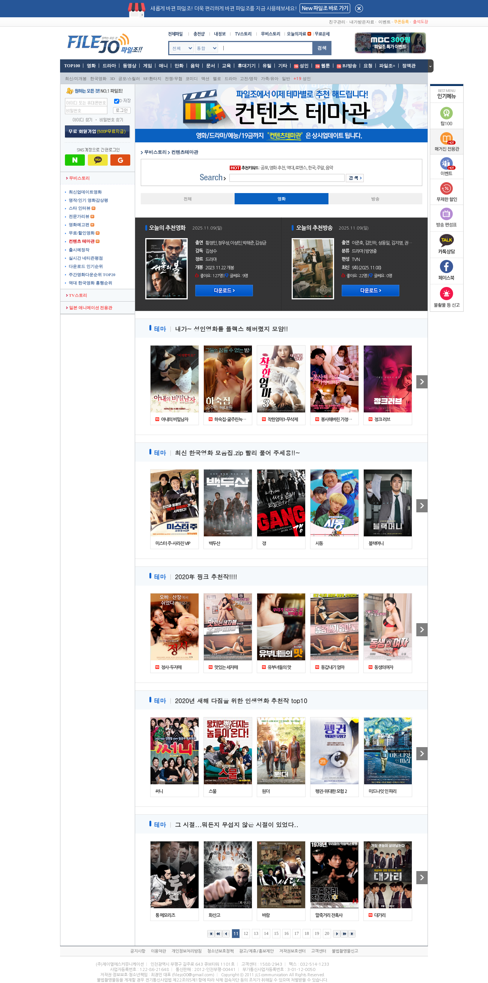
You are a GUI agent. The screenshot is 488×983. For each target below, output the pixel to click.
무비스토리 (78, 178)
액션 (205, 78)
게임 (147, 65)
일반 (286, 78)
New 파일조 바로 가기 (325, 8)
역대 (290, 168)
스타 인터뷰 (79, 208)
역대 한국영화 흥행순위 (90, 283)
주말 (320, 168)
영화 (91, 65)
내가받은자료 (361, 22)
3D (112, 78)
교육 (226, 65)
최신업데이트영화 (85, 192)
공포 (264, 168)
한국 (311, 168)
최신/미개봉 (76, 78)
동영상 (129, 65)
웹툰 (325, 65)
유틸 (266, 65)
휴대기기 (247, 65)
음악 (194, 65)
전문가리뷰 (79, 216)
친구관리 (337, 22)
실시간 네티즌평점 (86, 258)
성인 (304, 65)
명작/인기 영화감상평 (88, 200)
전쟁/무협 (173, 78)
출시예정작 (79, 250)
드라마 (109, 65)
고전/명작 (249, 78)
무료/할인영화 (82, 233)
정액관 (409, 65)
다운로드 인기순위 (86, 266)
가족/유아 (270, 78)
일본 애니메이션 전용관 (89, 307)
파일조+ (387, 65)
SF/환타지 (152, 78)
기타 (282, 65)
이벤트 (384, 22)
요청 (367, 65)
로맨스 (300, 168)
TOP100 (71, 65)
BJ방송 (349, 65)
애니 (163, 65)
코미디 (191, 78)
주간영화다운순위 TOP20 (92, 274)
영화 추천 (277, 168)
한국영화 (98, 78)
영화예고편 (79, 224)
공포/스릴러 (129, 78)
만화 (179, 65)
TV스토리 (76, 295)
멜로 (217, 78)
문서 (210, 65)
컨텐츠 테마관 (82, 241)
